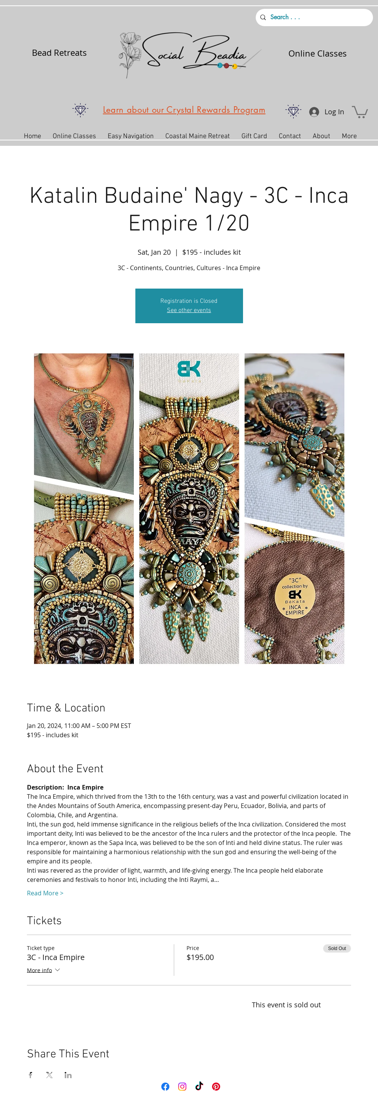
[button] (360, 111)
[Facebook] (165, 1086)
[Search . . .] (313, 17)
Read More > (45, 893)
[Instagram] (182, 1086)
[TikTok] (199, 1086)
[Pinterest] (216, 1086)
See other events (189, 310)
